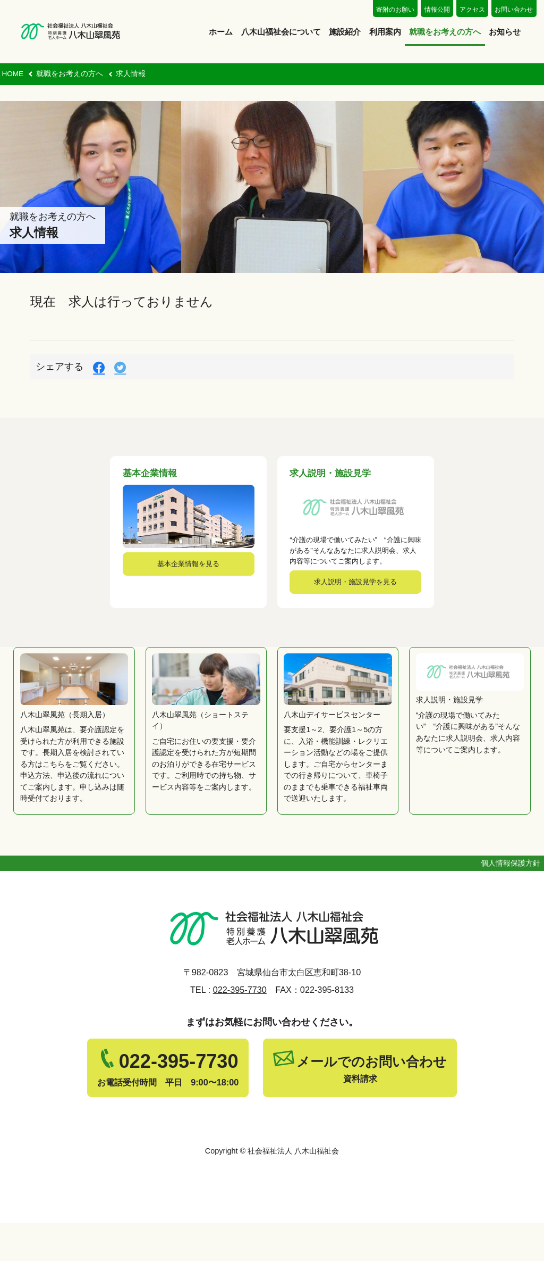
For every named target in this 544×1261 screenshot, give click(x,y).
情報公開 (437, 9)
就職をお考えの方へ (445, 31)
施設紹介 (345, 31)
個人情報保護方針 (510, 901)
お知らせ (505, 31)
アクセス (472, 9)
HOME (12, 74)
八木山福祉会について (281, 31)
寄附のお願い (395, 9)
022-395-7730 (240, 1028)
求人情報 (131, 74)
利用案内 (385, 31)
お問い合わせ (514, 9)
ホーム (221, 31)
